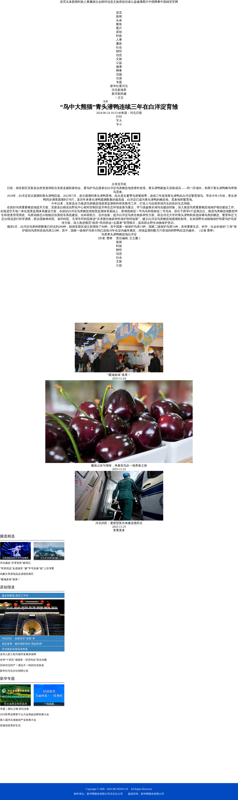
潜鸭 (116, 234)
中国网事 (154, 1)
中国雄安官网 (169, 1)
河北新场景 (119, 89)
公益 (134, 1)
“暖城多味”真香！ (119, 374)
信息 (110, 1)
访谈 (128, 1)
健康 (140, 1)
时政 (81, 1)
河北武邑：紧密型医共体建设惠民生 (119, 523)
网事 (119, 70)
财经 (104, 1)
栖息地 (123, 234)
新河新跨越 (119, 93)
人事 (87, 1)
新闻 (75, 1)
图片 (145, 1)
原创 (122, 1)
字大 (119, 120)
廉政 (92, 1)
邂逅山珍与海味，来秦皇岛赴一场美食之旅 (119, 465)
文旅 (116, 1)
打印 (119, 116)
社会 (98, 1)
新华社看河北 (119, 86)
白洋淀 (132, 234)
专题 (119, 82)
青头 (110, 234)
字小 (119, 124)
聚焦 (119, 24)
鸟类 (104, 234)
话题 (119, 74)
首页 (63, 1)
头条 (69, 1)
